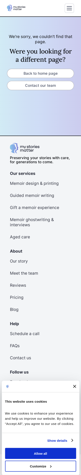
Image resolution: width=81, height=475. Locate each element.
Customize (40, 466)
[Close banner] (74, 386)
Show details (57, 440)
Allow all (40, 453)
